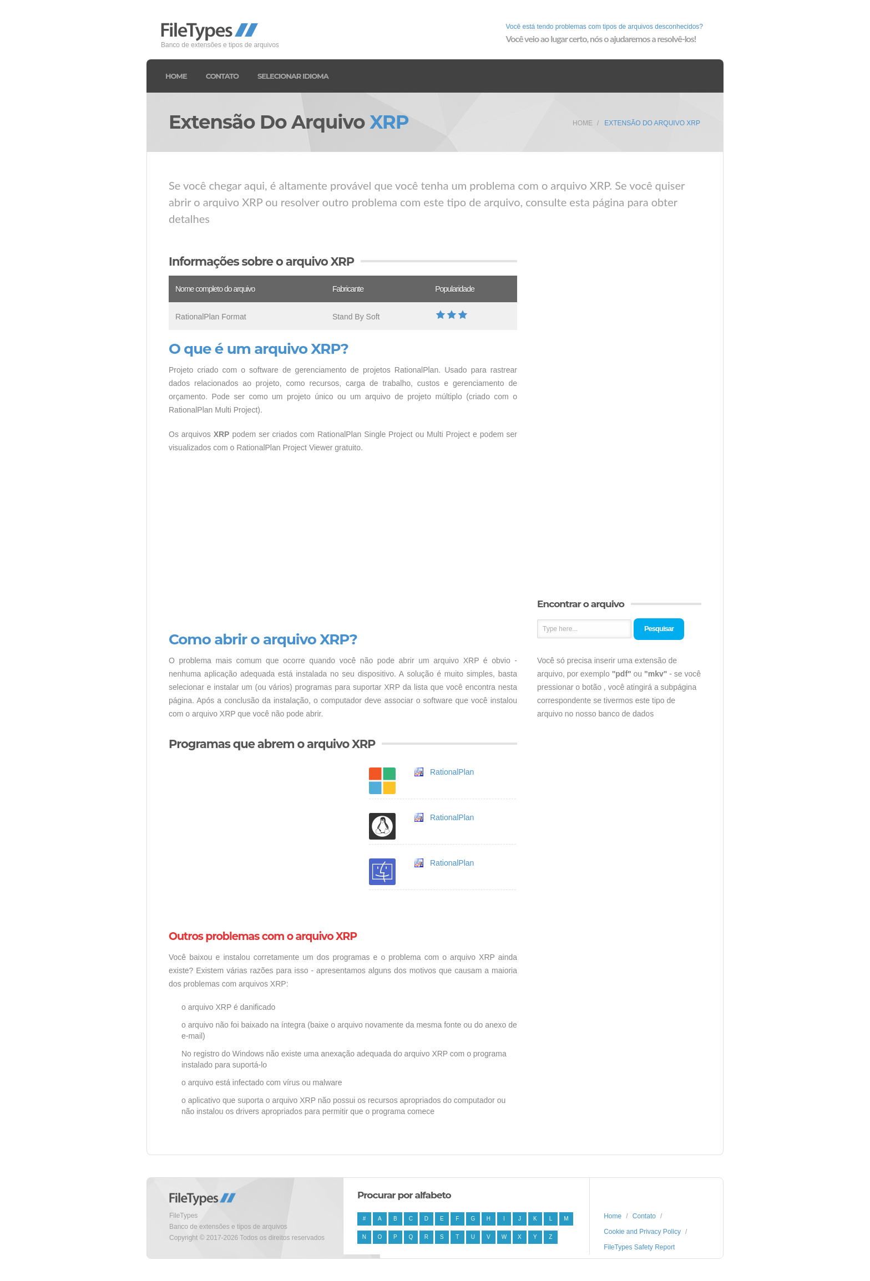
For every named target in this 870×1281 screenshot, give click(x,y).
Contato (222, 76)
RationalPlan (452, 771)
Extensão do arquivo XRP (652, 123)
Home (176, 76)
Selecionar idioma (292, 76)
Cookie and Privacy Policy (642, 1232)
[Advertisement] (343, 543)
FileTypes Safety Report (639, 1247)
